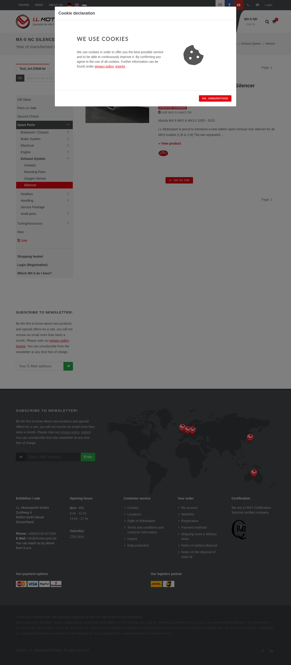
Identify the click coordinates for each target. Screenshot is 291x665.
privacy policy (104, 66)
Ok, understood (215, 98)
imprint (120, 66)
